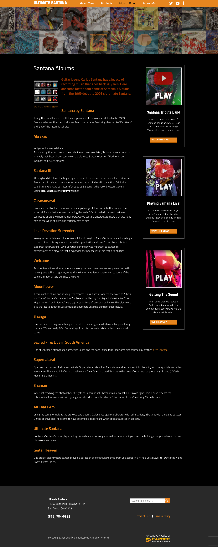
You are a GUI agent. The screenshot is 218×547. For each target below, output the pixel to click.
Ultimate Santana (50, 3)
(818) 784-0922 (59, 516)
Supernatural (44, 359)
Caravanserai (44, 200)
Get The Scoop (159, 321)
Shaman (40, 385)
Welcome (41, 260)
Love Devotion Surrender (54, 231)
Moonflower (44, 286)
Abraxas (40, 136)
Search (167, 500)
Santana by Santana (77, 110)
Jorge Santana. (160, 350)
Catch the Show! (160, 230)
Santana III (42, 170)
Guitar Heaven (45, 450)
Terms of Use (142, 516)
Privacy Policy (162, 516)
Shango (40, 316)
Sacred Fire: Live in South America (61, 342)
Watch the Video (160, 139)
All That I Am (44, 407)
